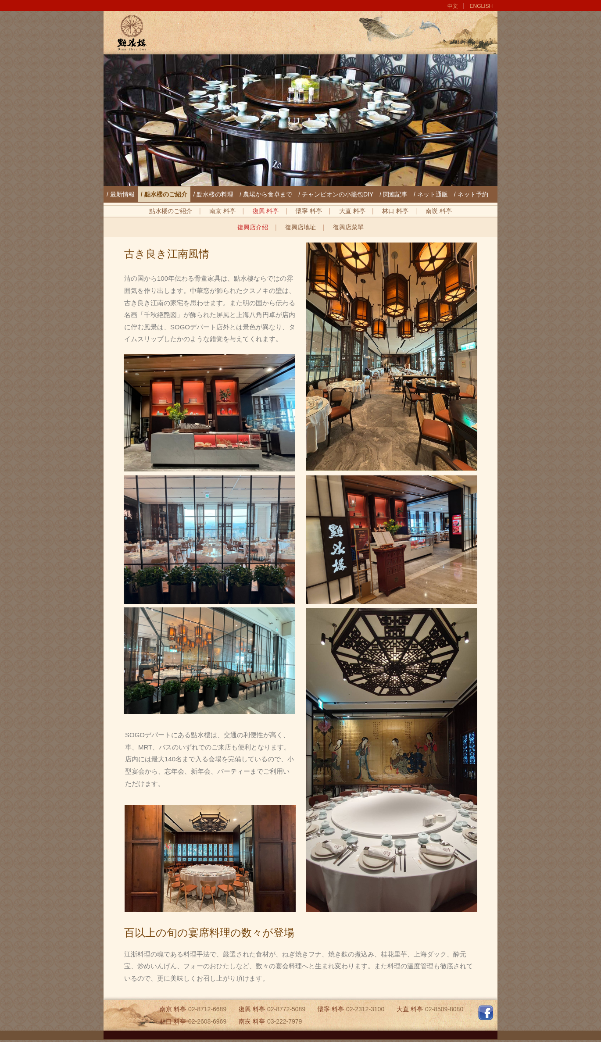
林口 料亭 (395, 210)
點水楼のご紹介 (170, 210)
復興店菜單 (348, 227)
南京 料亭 (222, 210)
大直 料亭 (352, 210)
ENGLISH (481, 6)
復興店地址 (300, 227)
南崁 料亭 (439, 210)
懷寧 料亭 (309, 210)
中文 (452, 6)
